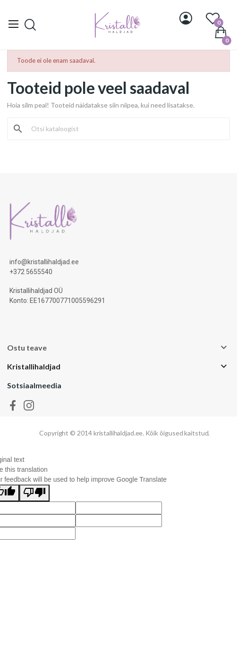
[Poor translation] (34, 493)
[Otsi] (124, 129)
